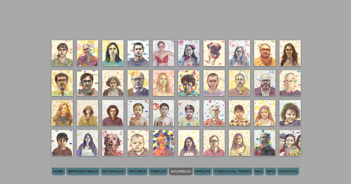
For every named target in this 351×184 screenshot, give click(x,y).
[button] (62, 53)
